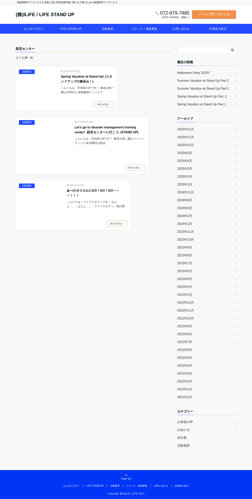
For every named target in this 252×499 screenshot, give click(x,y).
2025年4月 (184, 160)
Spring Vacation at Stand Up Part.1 (201, 104)
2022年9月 (184, 326)
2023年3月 (184, 286)
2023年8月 (184, 255)
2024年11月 (185, 192)
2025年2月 (184, 176)
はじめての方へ (34, 28)
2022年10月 (185, 318)
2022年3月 (184, 373)
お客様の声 (185, 422)
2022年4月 (184, 365)
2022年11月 (185, 310)
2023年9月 (184, 247)
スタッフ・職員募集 (144, 28)
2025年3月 (184, 168)
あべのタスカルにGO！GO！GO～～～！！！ (93, 193)
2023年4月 (184, 279)
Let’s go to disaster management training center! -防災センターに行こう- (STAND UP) (106, 130)
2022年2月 (184, 381)
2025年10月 (185, 145)
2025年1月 (184, 184)
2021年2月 (184, 397)
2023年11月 (185, 231)
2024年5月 (184, 208)
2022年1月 (184, 389)
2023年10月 (185, 239)
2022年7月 (184, 342)
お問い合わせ (181, 28)
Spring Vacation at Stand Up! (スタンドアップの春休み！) (86, 79)
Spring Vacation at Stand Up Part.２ (202, 96)
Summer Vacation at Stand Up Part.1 (203, 88)
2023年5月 (184, 271)
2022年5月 (184, 357)
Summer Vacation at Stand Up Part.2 (203, 80)
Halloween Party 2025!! (193, 72)
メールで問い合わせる (214, 14)
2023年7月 (184, 263)
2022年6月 (184, 350)
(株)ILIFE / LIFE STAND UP (45, 14)
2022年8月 (184, 334)
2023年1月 (184, 294)
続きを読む (104, 104)
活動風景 (107, 28)
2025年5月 (184, 153)
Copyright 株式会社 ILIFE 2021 (126, 493)
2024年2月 (184, 216)
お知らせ (183, 429)
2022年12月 (185, 302)
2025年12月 (185, 129)
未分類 (182, 437)
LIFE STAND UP (71, 28)
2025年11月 (185, 137)
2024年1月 (184, 223)
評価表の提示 (217, 28)
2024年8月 (184, 200)
